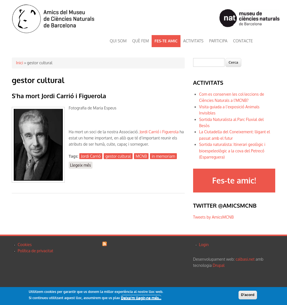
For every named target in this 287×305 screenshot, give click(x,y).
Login (204, 244)
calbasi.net (245, 259)
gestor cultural (118, 156)
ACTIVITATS (193, 40)
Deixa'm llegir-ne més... (141, 298)
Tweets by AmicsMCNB (213, 217)
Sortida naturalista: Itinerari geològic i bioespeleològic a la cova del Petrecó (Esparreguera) (232, 150)
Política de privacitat (35, 250)
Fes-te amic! (234, 180)
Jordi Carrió (91, 156)
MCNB (141, 156)
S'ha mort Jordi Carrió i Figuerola (59, 96)
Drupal (218, 265)
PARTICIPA (218, 40)
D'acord (247, 295)
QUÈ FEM (140, 40)
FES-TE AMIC (165, 40)
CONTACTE (243, 40)
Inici (19, 62)
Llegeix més (81, 165)
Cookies (25, 244)
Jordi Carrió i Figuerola (159, 131)
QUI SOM (118, 40)
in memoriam (163, 156)
